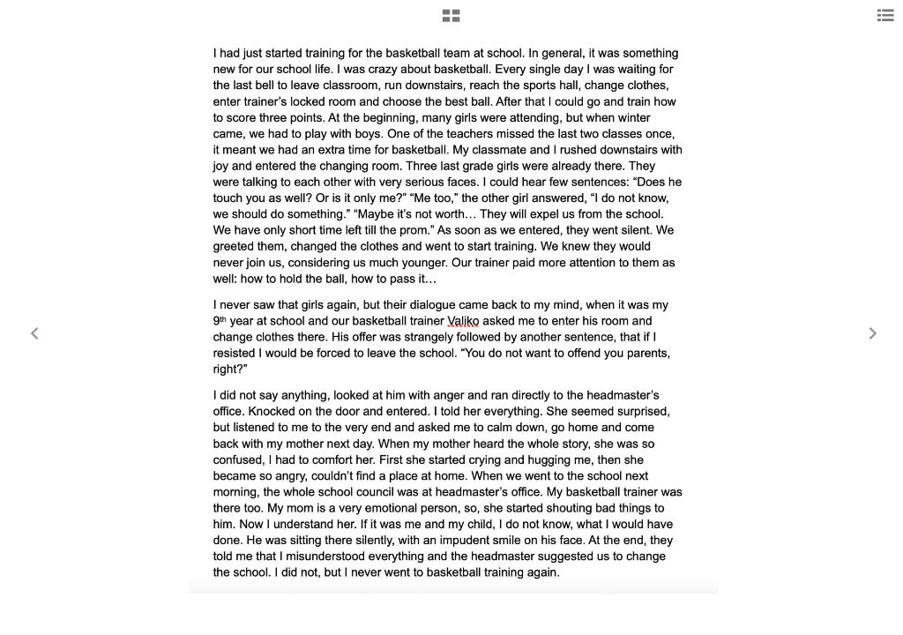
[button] (451, 22)
